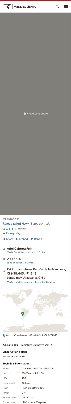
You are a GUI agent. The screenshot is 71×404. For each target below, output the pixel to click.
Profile (42, 252)
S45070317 (20, 263)
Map (7, 335)
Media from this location (19, 282)
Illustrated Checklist (45, 282)
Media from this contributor (21, 252)
